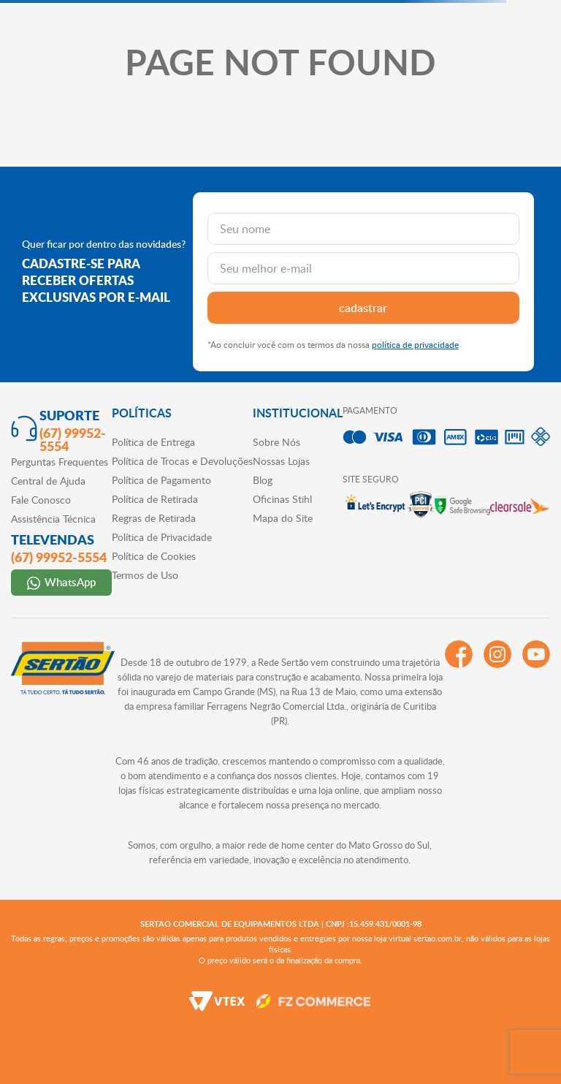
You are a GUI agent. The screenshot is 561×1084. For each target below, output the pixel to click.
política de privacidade (415, 344)
